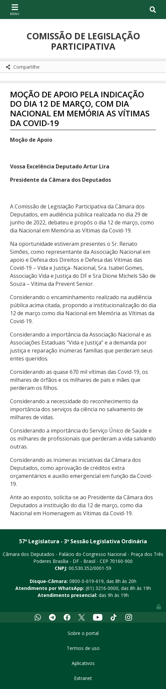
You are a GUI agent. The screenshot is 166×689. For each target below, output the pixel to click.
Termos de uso (83, 648)
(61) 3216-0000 (102, 588)
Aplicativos (83, 663)
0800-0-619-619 (86, 581)
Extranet (83, 678)
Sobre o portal (83, 633)
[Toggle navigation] (15, 9)
